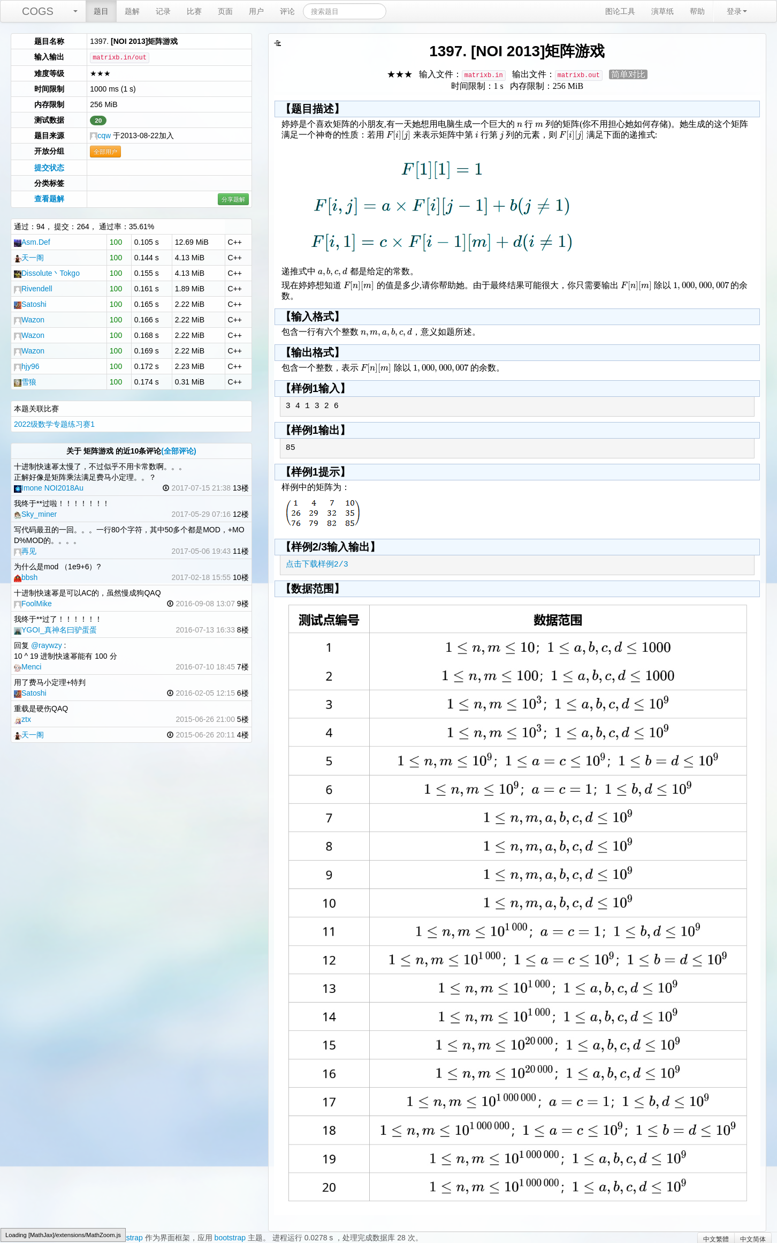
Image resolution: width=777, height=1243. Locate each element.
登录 (737, 11)
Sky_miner (35, 514)
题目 (101, 11)
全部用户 (105, 151)
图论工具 (620, 11)
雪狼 (25, 382)
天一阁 (29, 257)
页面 (225, 11)
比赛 (194, 11)
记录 (163, 11)
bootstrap (230, 1237)
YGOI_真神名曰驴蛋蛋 (55, 630)
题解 (132, 11)
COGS (38, 11)
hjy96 (26, 366)
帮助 (697, 11)
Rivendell (33, 288)
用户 (256, 11)
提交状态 (49, 167)
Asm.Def (32, 242)
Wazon (29, 319)
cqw (100, 135)
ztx (22, 719)
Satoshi (30, 304)
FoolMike (33, 603)
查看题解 (49, 198)
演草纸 (662, 11)
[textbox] (519, 124)
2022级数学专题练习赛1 (54, 424)
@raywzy (46, 645)
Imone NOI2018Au (48, 488)
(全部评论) (178, 451)
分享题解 (233, 199)
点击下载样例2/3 (317, 565)
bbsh (25, 577)
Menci (27, 666)
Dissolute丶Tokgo (47, 273)
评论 (287, 11)
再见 (25, 551)
